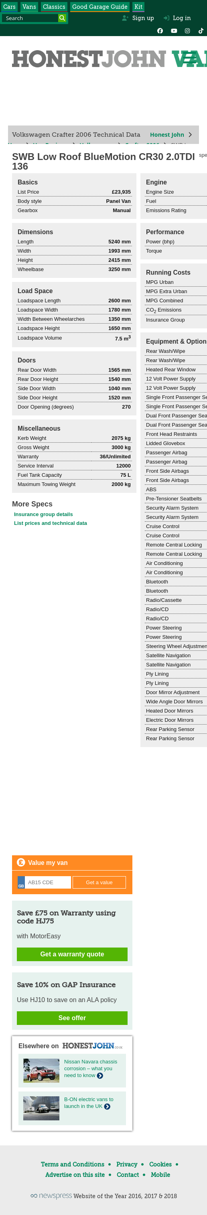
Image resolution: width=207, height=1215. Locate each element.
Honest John (167, 134)
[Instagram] (187, 30)
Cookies (160, 1164)
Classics (54, 7)
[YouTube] (174, 30)
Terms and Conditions (72, 1164)
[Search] (62, 18)
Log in (177, 18)
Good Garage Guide (100, 7)
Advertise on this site (75, 1175)
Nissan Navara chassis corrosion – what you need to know (90, 1068)
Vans (29, 7)
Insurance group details (43, 514)
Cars (9, 7)
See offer (72, 1018)
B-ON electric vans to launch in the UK (89, 1102)
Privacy (126, 1164)
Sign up (138, 18)
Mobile (160, 1175)
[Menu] (189, 57)
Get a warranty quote (72, 954)
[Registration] (44, 882)
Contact (128, 1175)
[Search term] (34, 18)
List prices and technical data (50, 523)
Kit (138, 7)
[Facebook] (160, 30)
